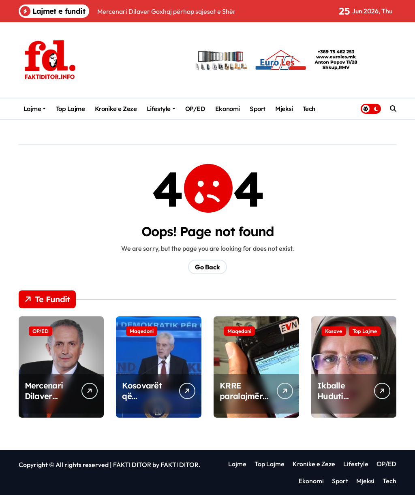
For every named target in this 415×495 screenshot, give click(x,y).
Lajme (35, 109)
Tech (309, 109)
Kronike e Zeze (116, 109)
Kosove (333, 331)
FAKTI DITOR (132, 465)
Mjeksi (284, 109)
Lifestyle (161, 109)
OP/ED (195, 109)
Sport (257, 109)
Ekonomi (227, 109)
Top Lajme (70, 109)
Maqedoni (142, 331)
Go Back (207, 267)
